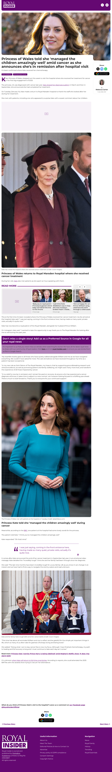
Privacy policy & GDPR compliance (53, 753)
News (87, 740)
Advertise (43, 749)
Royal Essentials (91, 753)
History (87, 746)
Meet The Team (46, 743)
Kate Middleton (6, 74)
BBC (25, 530)
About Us (43, 740)
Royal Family (90, 743)
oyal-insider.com (59, 349)
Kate (16, 281)
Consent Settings (46, 756)
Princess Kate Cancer (20, 74)
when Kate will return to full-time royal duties (29, 660)
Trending (88, 749)
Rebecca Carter (102, 90)
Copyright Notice (46, 759)
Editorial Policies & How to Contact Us (54, 746)
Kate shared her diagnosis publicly (56, 85)
